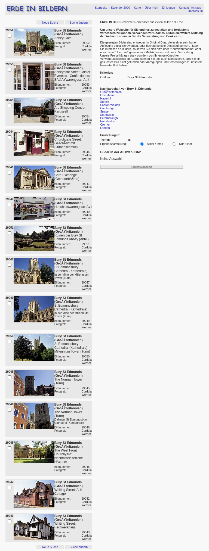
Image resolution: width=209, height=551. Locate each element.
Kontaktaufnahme (141, 167)
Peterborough (109, 118)
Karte (137, 7)
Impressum (195, 11)
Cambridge (107, 108)
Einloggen (168, 7)
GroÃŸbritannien (111, 92)
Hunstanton (107, 121)
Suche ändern (79, 22)
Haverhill (105, 98)
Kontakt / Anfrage (190, 7)
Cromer (105, 124)
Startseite (101, 7)
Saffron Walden (110, 105)
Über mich (151, 7)
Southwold (107, 114)
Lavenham (107, 95)
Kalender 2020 (120, 7)
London (105, 127)
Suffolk (104, 101)
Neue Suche (50, 22)
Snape (104, 111)
